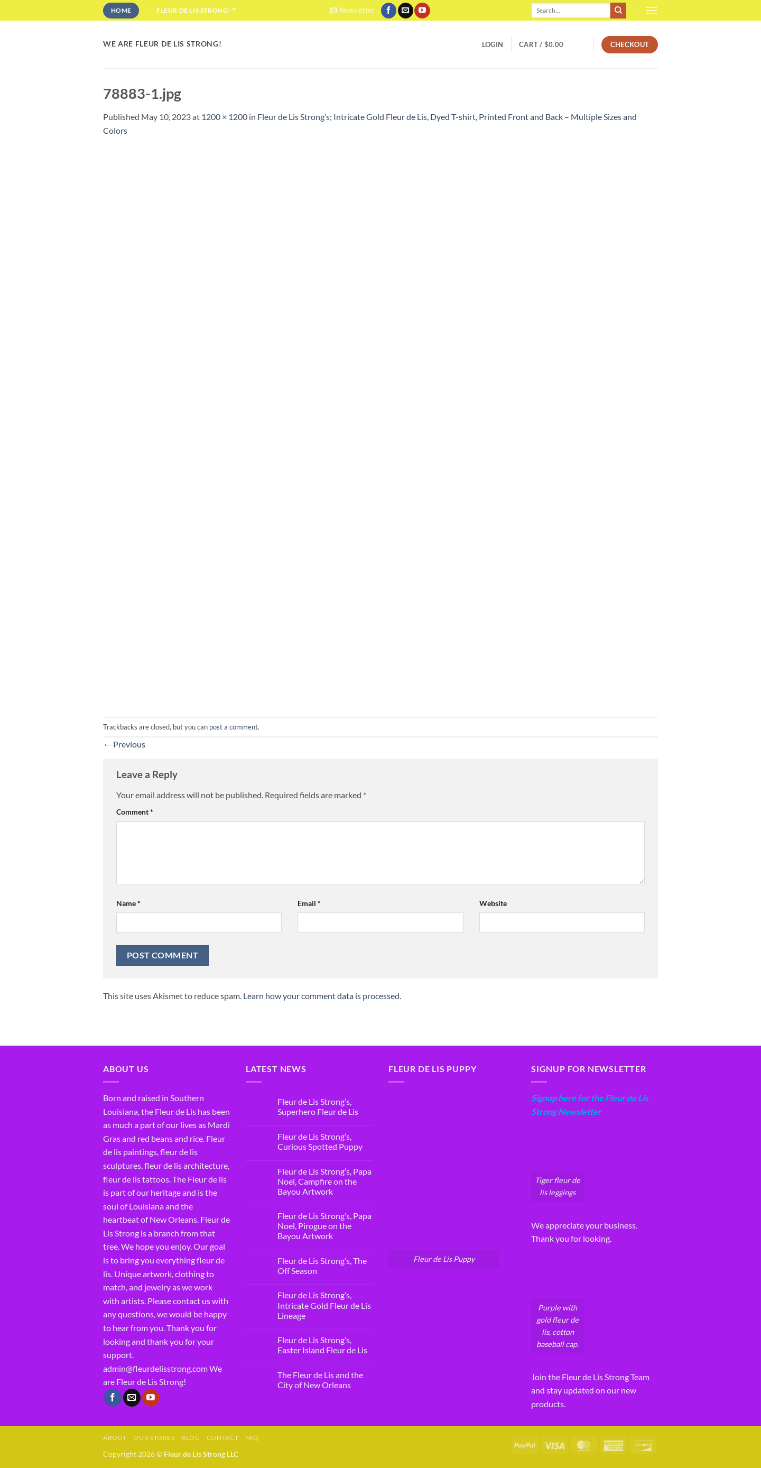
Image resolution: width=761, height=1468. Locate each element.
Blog (190, 1438)
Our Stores (153, 1438)
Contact (222, 1438)
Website (493, 903)
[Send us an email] (405, 11)
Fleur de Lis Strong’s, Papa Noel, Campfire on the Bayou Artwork (324, 1181)
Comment (134, 811)
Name (128, 903)
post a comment (233, 727)
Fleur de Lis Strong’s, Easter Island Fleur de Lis (322, 1345)
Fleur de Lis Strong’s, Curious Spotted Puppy (320, 1141)
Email (309, 903)
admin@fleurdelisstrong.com (155, 1368)
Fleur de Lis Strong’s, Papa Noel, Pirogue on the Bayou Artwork (324, 1226)
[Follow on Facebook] (388, 11)
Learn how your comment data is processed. (322, 996)
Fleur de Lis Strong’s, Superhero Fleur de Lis (317, 1106)
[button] (352, 10)
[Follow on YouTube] (422, 11)
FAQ (252, 1438)
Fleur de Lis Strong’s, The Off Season (322, 1265)
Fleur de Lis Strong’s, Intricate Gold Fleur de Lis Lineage (324, 1305)
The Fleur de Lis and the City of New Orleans (320, 1380)
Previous (124, 744)
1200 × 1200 (224, 117)
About (115, 1438)
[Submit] (618, 11)
